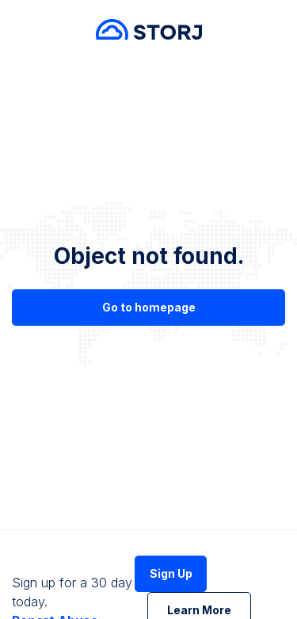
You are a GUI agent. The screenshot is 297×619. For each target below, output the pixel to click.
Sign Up (171, 573)
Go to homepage (149, 307)
